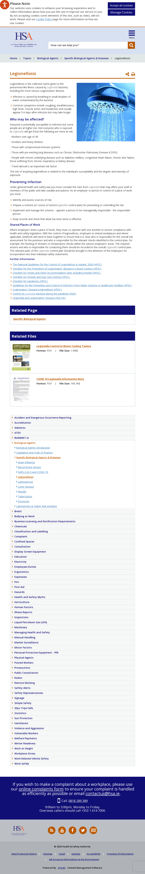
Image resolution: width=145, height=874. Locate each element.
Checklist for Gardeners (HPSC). (30, 281)
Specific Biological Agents (29, 319)
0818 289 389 (78, 801)
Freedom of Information (120, 853)
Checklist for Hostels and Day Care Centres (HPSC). (41, 277)
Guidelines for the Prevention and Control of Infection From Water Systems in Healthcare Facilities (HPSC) (72, 285)
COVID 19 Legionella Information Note (60, 379)
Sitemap (47, 853)
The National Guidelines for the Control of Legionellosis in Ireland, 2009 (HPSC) (57, 264)
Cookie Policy (44, 19)
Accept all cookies (121, 5)
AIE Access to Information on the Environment (74, 859)
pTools (61, 867)
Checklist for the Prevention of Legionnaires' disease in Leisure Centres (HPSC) (57, 268)
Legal (62, 853)
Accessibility (93, 853)
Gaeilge (75, 853)
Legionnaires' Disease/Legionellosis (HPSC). (37, 289)
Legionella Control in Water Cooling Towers (64, 346)
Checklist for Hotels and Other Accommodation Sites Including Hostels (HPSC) (56, 272)
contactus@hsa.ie (103, 793)
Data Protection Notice (24, 853)
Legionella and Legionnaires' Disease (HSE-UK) (39, 298)
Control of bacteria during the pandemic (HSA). (44, 293)
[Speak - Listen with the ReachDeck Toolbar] (4, 4)
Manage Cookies (121, 12)
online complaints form (41, 789)
